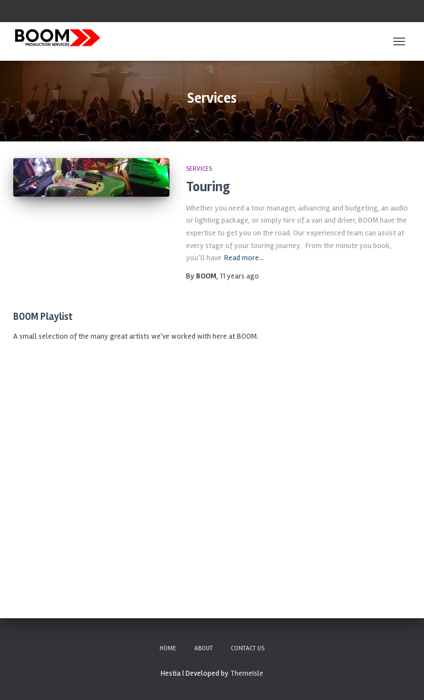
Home (168, 648)
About (203, 648)
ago (239, 276)
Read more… (244, 257)
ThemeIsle (246, 673)
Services (199, 169)
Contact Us (247, 648)
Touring (208, 186)
